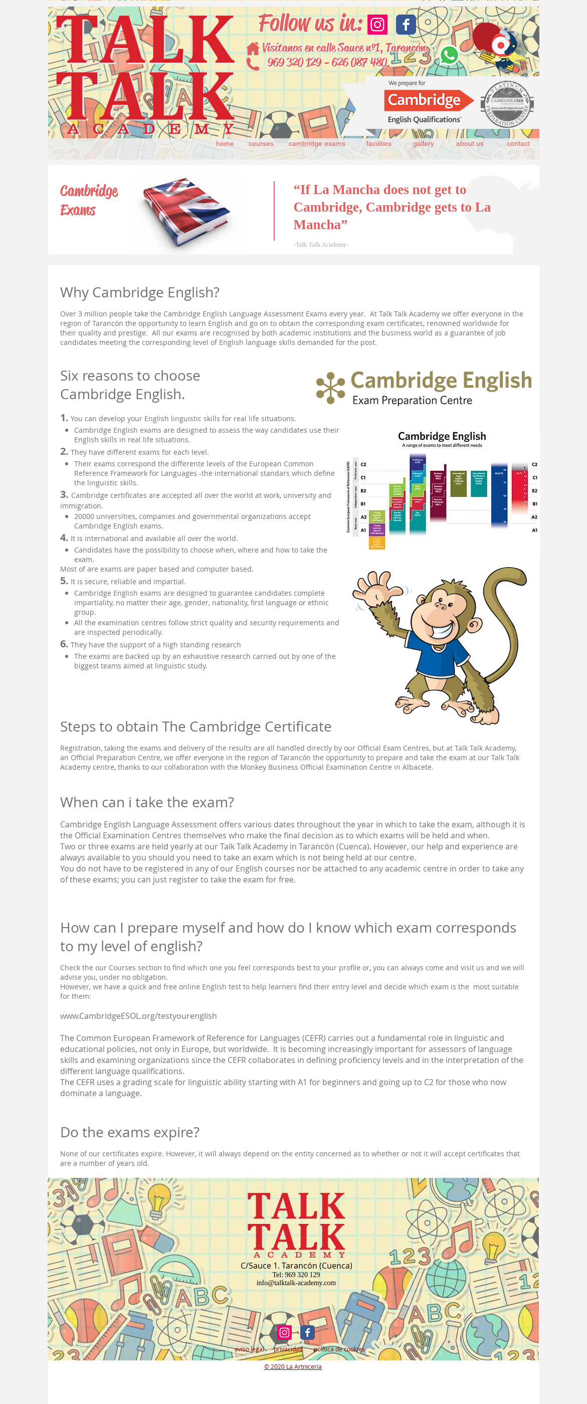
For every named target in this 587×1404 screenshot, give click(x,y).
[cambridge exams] (317, 144)
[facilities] (379, 144)
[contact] (518, 144)
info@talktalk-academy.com (296, 1283)
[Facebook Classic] (406, 25)
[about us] (470, 144)
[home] (225, 144)
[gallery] (424, 144)
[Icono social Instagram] (377, 25)
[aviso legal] (250, 1349)
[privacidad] (288, 1349)
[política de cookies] (339, 1349)
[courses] (261, 144)
